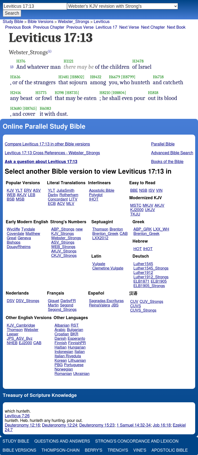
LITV (73, 199)
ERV (28, 190)
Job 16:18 (162, 425)
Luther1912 (143, 273)
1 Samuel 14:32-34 (134, 425)
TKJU (135, 214)
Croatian (62, 334)
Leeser (12, 334)
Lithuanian (77, 361)
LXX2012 (100, 238)
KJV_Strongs (62, 234)
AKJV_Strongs (63, 251)
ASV (37, 190)
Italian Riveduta (68, 356)
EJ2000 (25, 343)
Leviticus (102, 22)
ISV (151, 190)
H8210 (105, 92)
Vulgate (98, 264)
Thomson (100, 229)
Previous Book (18, 27)
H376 (20, 61)
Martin (53, 305)
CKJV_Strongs (64, 256)
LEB (31, 195)
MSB (20, 199)
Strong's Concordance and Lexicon (136, 441)
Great (11, 238)
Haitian (61, 347)
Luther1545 (143, 264)
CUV (134, 302)
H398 (59, 92)
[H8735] (72, 92)
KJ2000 (137, 210)
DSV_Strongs (27, 301)
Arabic (60, 330)
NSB (143, 190)
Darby (53, 195)
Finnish (61, 343)
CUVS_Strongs (143, 310)
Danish (61, 339)
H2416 (15, 92)
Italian (80, 352)
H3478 (138, 61)
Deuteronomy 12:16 (22, 425)
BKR (74, 334)
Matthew (33, 234)
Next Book (176, 27)
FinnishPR (77, 343)
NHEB (12, 343)
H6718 (158, 76)
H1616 (15, 76)
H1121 (68, 61)
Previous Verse (80, 27)
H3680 (16, 108)
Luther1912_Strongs (151, 277)
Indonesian (64, 352)
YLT (18, 190)
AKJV (22, 195)
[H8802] (77, 76)
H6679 (114, 76)
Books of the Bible (167, 162)
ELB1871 (142, 281)
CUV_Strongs (151, 302)
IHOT (93, 199)
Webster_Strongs (73, 22)
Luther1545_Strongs (151, 268)
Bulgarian (75, 330)
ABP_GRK (143, 229)
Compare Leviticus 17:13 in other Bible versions (47, 144)
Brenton (116, 229)
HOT (138, 249)
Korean (61, 361)
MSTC (135, 205)
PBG (59, 365)
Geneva (24, 238)
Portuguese (74, 365)
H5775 (40, 92)
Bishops (13, 242)
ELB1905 (159, 281)
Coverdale (15, 234)
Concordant (58, 199)
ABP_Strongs (62, 229)
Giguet (53, 301)
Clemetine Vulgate (107, 268)
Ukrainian (81, 374)
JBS (115, 305)
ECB (52, 204)
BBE (134, 190)
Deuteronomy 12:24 (59, 425)
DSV (11, 301)
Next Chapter (153, 27)
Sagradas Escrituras (106, 301)
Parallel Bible (163, 144)
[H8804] (118, 92)
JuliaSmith (65, 190)
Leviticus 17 (106, 27)
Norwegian (64, 369)
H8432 (95, 76)
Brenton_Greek (105, 234)
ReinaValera (99, 305)
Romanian (63, 374)
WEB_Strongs (63, 247)
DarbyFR (68, 301)
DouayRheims (19, 247)
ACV (61, 204)
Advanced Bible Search (172, 153)
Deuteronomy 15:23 (97, 425)
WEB (11, 195)
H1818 (153, 92)
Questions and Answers (62, 441)
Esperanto (76, 339)
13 (12, 67)
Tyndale (28, 229)
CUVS (135, 306)
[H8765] (29, 108)
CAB (124, 234)
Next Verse (129, 27)
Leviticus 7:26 (17, 416)
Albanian (62, 325)
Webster (31, 330)
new (79, 229)
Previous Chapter (48, 27)
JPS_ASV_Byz (19, 339)
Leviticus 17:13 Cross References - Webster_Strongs (52, 153)
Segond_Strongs (62, 310)
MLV (70, 204)
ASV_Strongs (62, 242)
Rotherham (68, 195)
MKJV (148, 205)
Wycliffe (13, 229)
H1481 (63, 76)
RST (75, 325)
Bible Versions (40, 22)
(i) (50, 51)
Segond (66, 305)
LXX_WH (161, 229)
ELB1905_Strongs (149, 286)
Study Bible (13, 22)
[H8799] (128, 76)
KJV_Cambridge (21, 325)
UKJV (150, 210)
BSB (10, 199)
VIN (159, 190)
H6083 (45, 108)
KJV (10, 190)
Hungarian (77, 347)
